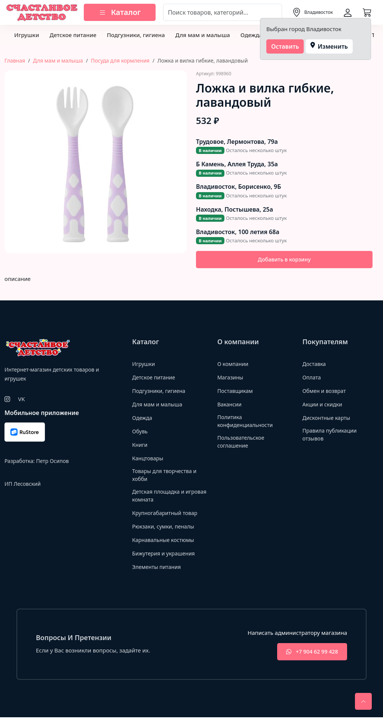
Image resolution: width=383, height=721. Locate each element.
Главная (14, 60)
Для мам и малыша (202, 35)
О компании (234, 364)
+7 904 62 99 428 (309, 655)
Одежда (251, 35)
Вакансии (230, 405)
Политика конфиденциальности (246, 422)
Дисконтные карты (327, 418)
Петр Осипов (52, 462)
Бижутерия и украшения (165, 556)
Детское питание (72, 35)
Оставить (285, 46)
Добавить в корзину (284, 260)
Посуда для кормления (120, 60)
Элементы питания (158, 569)
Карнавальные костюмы (165, 542)
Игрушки (26, 35)
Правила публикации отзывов (331, 436)
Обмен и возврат (325, 391)
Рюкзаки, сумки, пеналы (165, 529)
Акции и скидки (323, 405)
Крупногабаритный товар (167, 515)
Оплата (312, 378)
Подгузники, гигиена (136, 35)
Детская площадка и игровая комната (160, 498)
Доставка (314, 364)
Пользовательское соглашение (242, 444)
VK (21, 400)
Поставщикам (236, 391)
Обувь (140, 432)
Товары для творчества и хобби (166, 476)
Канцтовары (148, 459)
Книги (140, 445)
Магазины (231, 378)
